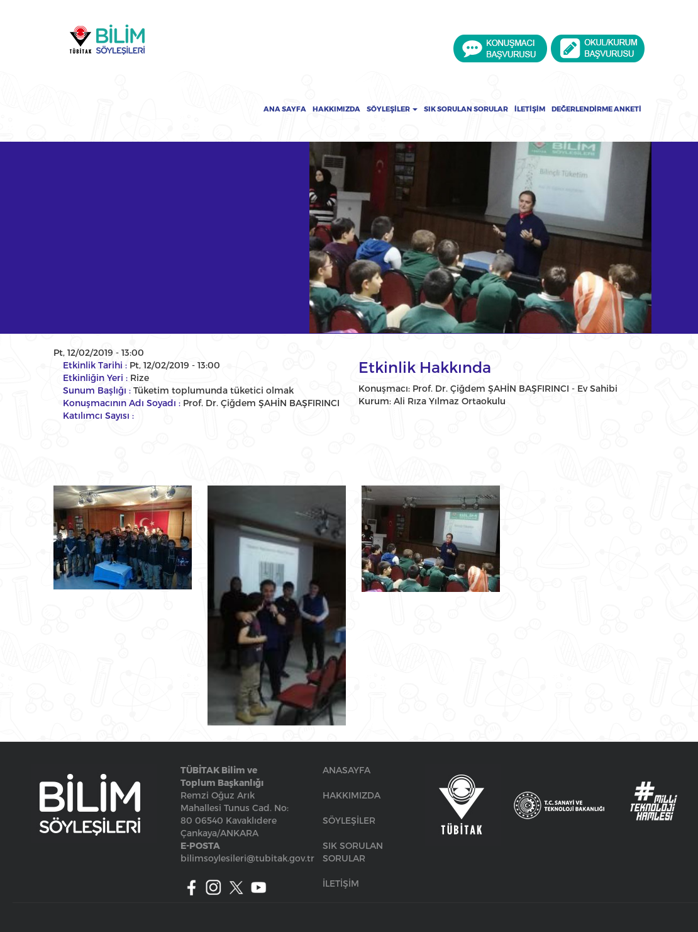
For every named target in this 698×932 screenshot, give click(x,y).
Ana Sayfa (284, 109)
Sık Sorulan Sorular (466, 109)
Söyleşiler (392, 109)
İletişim (529, 109)
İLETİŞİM (341, 883)
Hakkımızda (336, 109)
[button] (122, 537)
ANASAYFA (346, 769)
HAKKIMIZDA (351, 795)
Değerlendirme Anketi (596, 109)
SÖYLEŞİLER (349, 820)
